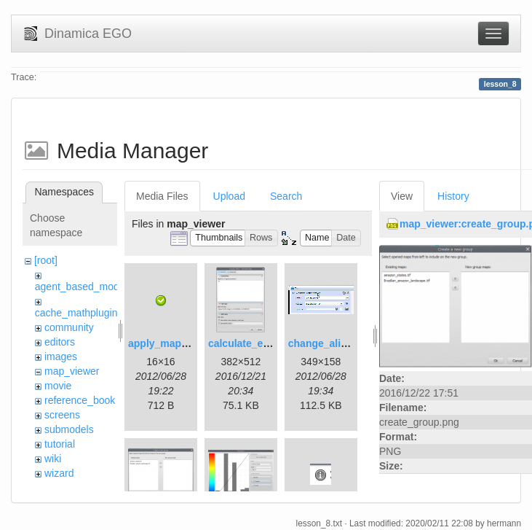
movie (57, 385)
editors (59, 342)
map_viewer (71, 371)
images (60, 356)
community (69, 327)
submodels (69, 429)
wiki (52, 458)
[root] (45, 260)
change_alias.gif (328, 343)
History (453, 196)
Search (286, 196)
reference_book (79, 400)
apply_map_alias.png (179, 343)
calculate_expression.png (270, 343)
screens (62, 415)
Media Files (162, 196)
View (402, 196)
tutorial (59, 444)
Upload (229, 196)
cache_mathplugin (76, 313)
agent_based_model (81, 286)
